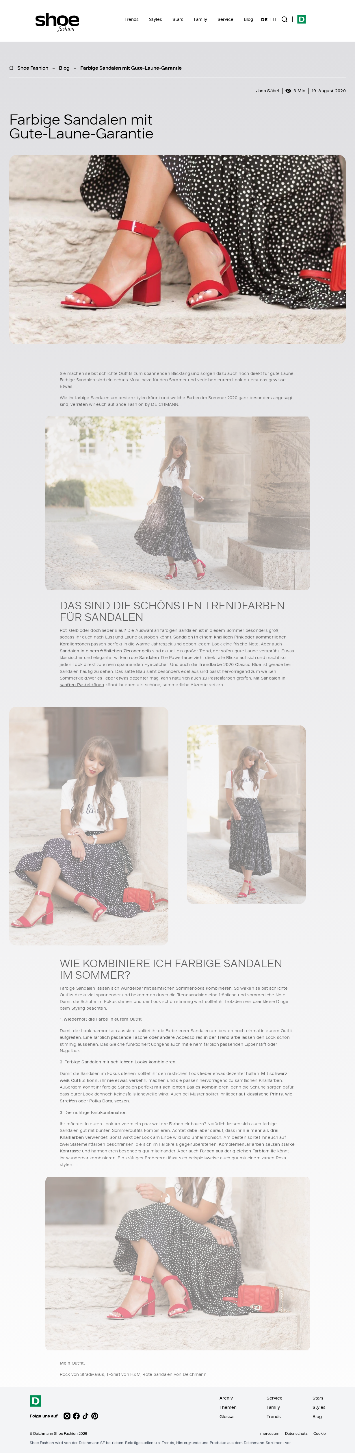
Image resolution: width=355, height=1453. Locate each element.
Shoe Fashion (32, 67)
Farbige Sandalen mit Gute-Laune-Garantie (131, 67)
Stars (178, 19)
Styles (155, 19)
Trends (131, 19)
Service (225, 19)
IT (275, 19)
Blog (248, 19)
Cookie (319, 1433)
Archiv (226, 1398)
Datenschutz (296, 1433)
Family (200, 19)
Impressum (269, 1433)
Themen (228, 1407)
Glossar (227, 1416)
